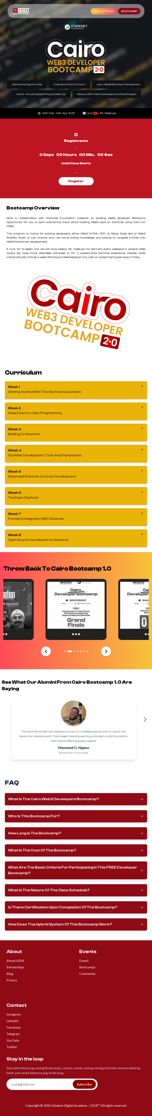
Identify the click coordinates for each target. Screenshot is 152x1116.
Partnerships (15, 967)
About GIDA (15, 960)
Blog (10, 973)
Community (87, 973)
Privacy (12, 980)
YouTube (13, 1040)
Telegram (13, 1034)
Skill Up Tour (103, 11)
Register (76, 181)
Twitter (12, 1047)
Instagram (14, 1014)
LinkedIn (12, 1021)
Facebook (14, 1027)
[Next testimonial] (145, 719)
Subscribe (84, 1084)
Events (84, 960)
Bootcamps (87, 967)
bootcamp (129, 11)
